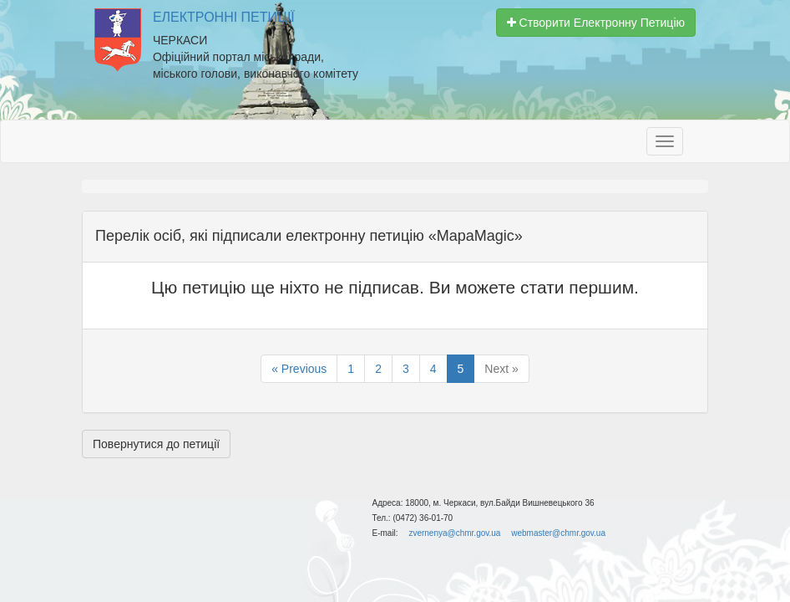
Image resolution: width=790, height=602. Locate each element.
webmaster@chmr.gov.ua (558, 533)
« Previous (299, 368)
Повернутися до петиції (156, 444)
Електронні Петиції (224, 17)
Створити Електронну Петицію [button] (596, 22)
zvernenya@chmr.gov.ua (454, 533)
